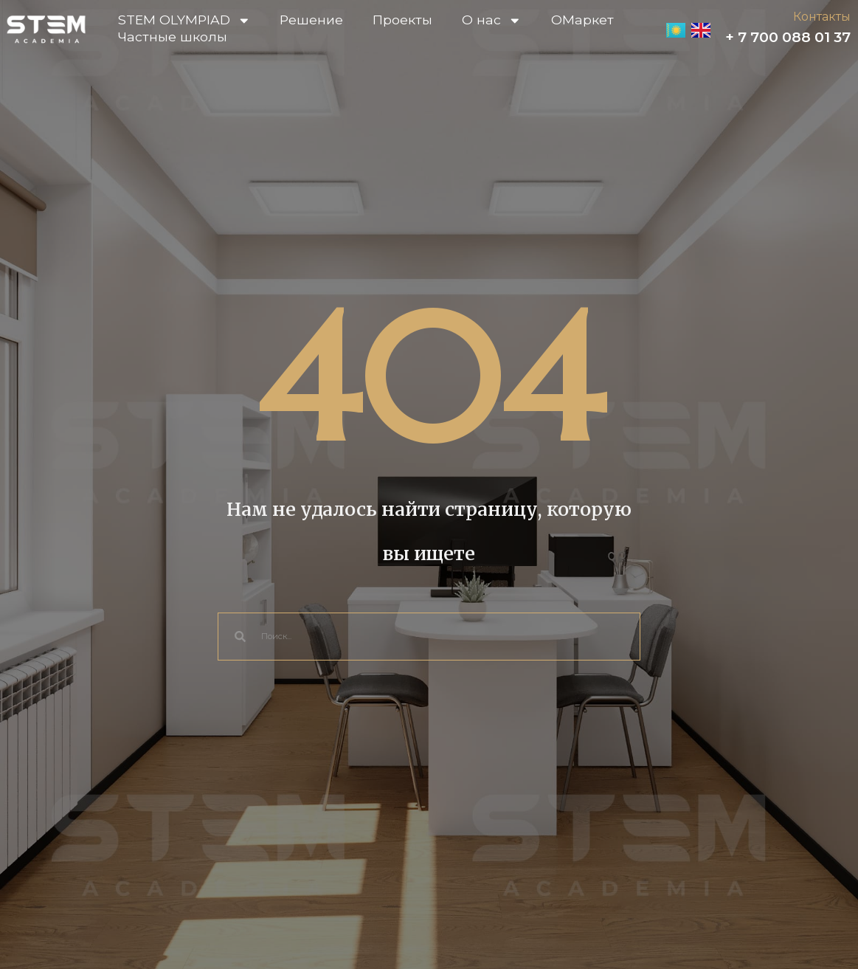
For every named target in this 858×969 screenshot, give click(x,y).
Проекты (402, 19)
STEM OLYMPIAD (184, 20)
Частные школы (172, 36)
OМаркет (582, 19)
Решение (311, 19)
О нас (492, 20)
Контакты (822, 17)
